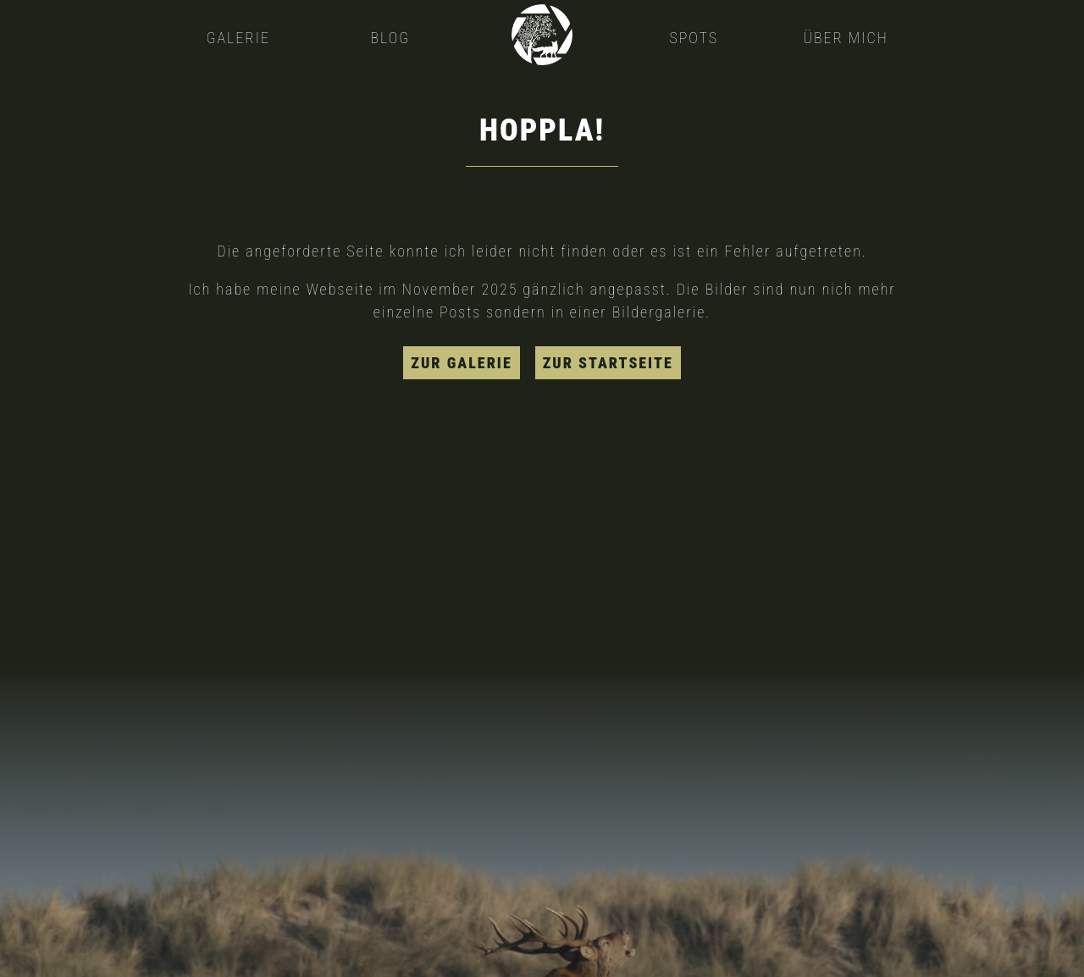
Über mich (845, 38)
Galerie (238, 38)
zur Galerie (461, 363)
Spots (693, 38)
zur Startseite (608, 363)
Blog (390, 38)
